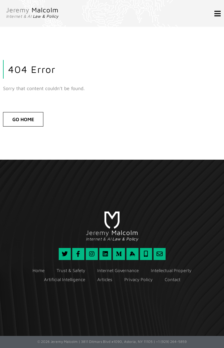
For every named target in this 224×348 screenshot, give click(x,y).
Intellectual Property (171, 270)
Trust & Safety (71, 270)
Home (39, 270)
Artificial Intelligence (64, 279)
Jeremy (32, 10)
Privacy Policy (138, 279)
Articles (104, 279)
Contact (172, 279)
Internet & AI (32, 16)
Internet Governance (118, 270)
